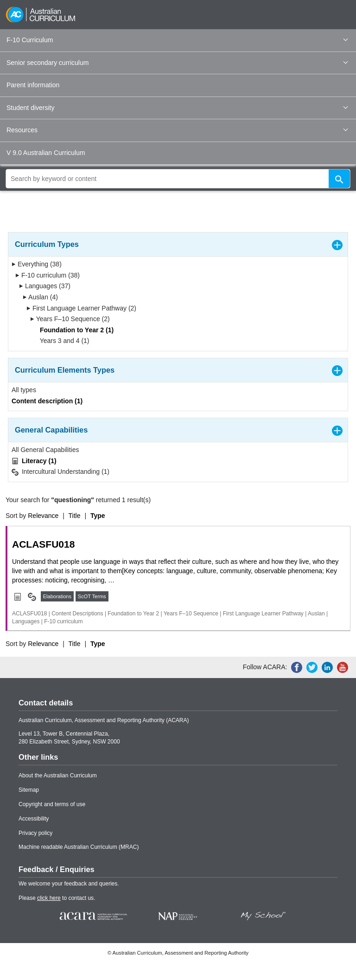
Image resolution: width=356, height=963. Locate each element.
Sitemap (29, 790)
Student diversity (177, 107)
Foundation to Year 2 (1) (74, 330)
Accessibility (34, 818)
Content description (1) (47, 401)
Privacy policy (35, 833)
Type (97, 515)
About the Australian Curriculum (58, 775)
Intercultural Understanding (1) (60, 472)
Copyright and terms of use (52, 804)
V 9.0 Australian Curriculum (45, 152)
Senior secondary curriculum (177, 62)
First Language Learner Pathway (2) (81, 308)
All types (24, 390)
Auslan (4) (40, 297)
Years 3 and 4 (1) (61, 340)
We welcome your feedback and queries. (69, 883)
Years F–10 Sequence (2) (70, 319)
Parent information (32, 85)
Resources (177, 130)
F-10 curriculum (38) (47, 275)
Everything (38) (37, 264)
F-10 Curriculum (177, 40)
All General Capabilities (45, 449)
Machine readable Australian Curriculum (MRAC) (79, 847)
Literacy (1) (34, 461)
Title (75, 515)
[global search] (178, 178)
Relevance (43, 515)
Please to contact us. (57, 898)
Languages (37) (44, 286)
